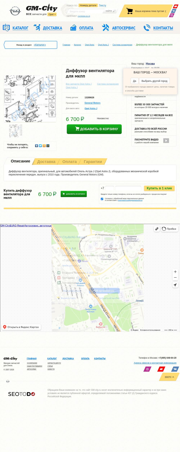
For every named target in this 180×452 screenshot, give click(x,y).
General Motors (92, 103)
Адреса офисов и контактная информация (155, 363)
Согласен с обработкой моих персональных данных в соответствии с (124, 199)
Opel (51, 14)
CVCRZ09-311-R (84, 16)
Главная (66, 45)
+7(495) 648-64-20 (167, 358)
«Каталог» (40, 44)
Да (134, 81)
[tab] (20, 161)
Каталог (77, 45)
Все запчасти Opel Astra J (79, 84)
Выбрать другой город (154, 81)
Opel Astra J (103, 45)
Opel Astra (89, 45)
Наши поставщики (34, 366)
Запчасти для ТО (54, 363)
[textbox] (86, 11)
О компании (32, 363)
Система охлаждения (122, 45)
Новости (51, 369)
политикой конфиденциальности (130, 200)
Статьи (50, 366)
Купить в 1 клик (159, 188)
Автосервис (31, 369)
